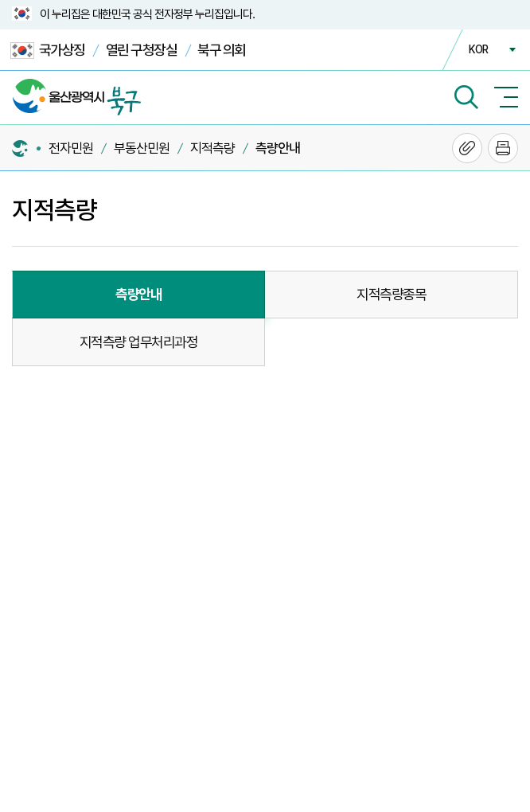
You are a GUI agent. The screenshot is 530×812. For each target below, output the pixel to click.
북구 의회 (221, 49)
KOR (478, 49)
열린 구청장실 (141, 49)
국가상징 (47, 50)
